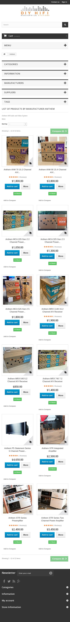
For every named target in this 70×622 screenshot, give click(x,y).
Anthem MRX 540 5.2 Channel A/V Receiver (17, 380)
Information (12, 73)
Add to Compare (10, 200)
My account (8, 600)
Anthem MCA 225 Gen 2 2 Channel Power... (17, 240)
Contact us (55, 2)
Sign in (64, 2)
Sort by (4, 124)
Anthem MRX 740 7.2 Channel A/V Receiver (52, 380)
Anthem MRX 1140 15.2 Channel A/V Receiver (52, 310)
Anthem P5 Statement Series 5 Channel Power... (17, 449)
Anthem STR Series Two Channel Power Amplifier (52, 519)
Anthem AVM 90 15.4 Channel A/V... (52, 171)
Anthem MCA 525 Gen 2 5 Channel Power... (17, 310)
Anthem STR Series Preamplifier (17, 519)
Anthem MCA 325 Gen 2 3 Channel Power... (52, 240)
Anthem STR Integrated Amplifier (52, 449)
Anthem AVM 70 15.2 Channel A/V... (17, 171)
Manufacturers (14, 83)
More (3, 119)
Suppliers (10, 92)
